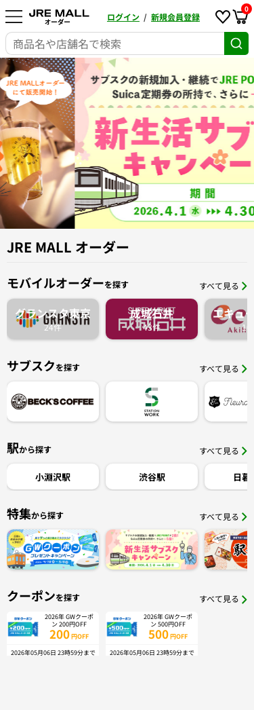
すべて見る (223, 285)
